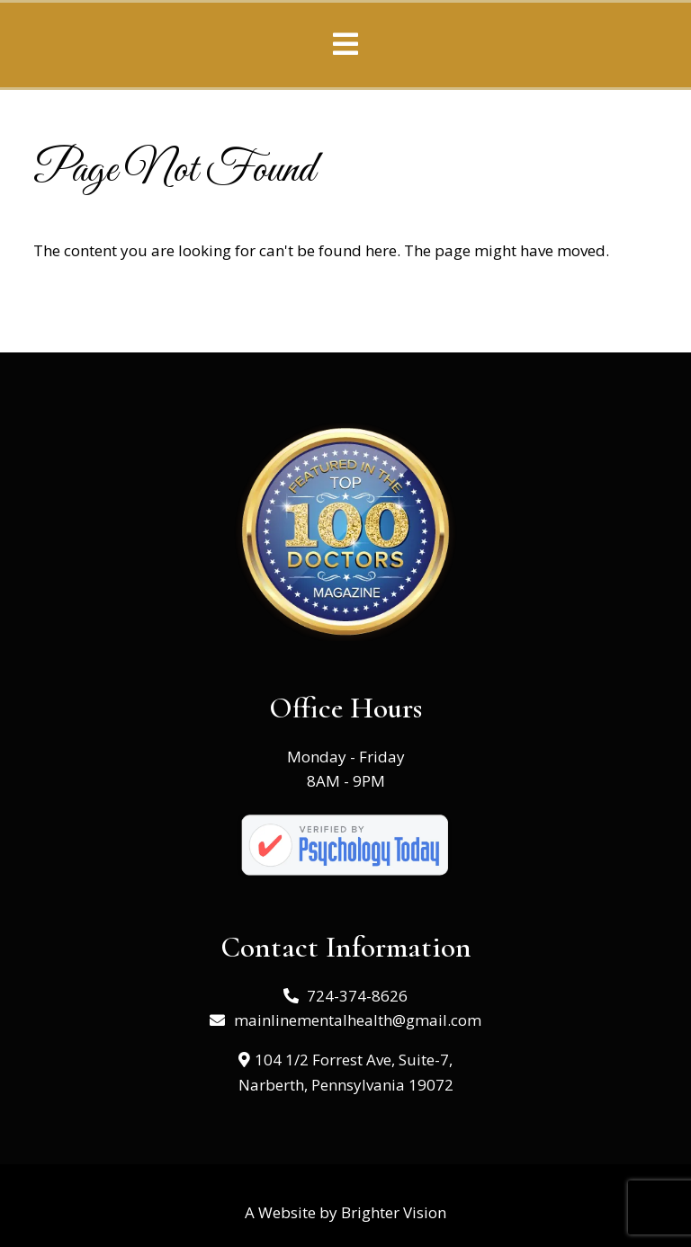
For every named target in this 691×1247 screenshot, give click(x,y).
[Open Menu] (345, 45)
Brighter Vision (393, 1212)
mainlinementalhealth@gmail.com (357, 1020)
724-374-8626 (357, 995)
